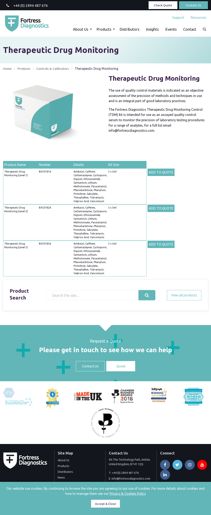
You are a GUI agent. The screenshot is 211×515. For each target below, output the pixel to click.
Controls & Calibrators (54, 68)
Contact (189, 29)
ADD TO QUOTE (161, 172)
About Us (80, 29)
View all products (184, 295)
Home (7, 68)
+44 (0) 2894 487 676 (125, 472)
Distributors (129, 29)
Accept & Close (105, 504)
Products (103, 29)
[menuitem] (178, 17)
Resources (198, 17)
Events (171, 29)
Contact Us (193, 5)
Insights (152, 29)
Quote (120, 366)
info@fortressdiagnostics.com (131, 478)
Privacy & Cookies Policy (128, 493)
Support (178, 17)
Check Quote (163, 5)
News (61, 477)
